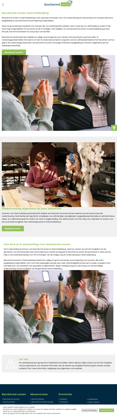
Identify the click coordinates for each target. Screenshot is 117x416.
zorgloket (108, 363)
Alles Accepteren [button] (106, 410)
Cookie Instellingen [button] (89, 410)
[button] (114, 128)
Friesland (64, 402)
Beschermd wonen (11, 399)
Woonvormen (9, 402)
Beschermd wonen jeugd (42, 402)
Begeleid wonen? (13, 228)
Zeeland (63, 399)
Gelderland (93, 399)
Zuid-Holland (93, 402)
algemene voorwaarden (71, 368)
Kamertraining (38, 399)
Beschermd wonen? (14, 52)
